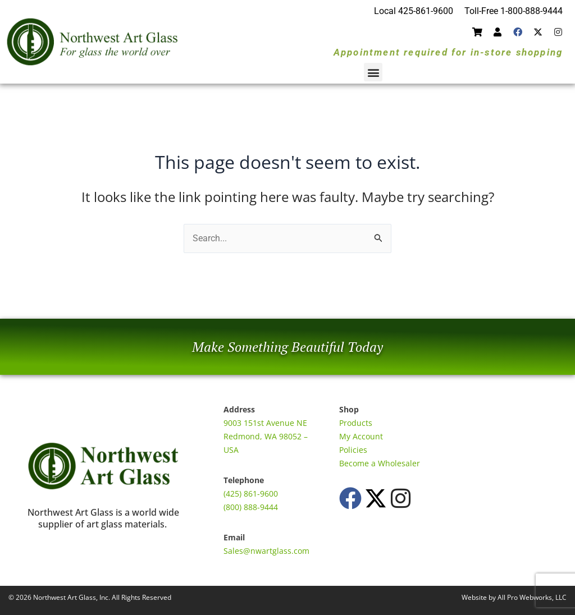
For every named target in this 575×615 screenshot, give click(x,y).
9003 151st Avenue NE (265, 422)
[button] (373, 72)
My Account (361, 436)
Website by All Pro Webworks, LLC (514, 597)
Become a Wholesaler (379, 463)
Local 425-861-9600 (413, 11)
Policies (353, 449)
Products (355, 422)
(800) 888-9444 (250, 507)
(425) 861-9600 (250, 493)
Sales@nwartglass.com (266, 550)
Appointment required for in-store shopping (448, 52)
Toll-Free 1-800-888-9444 (513, 11)
